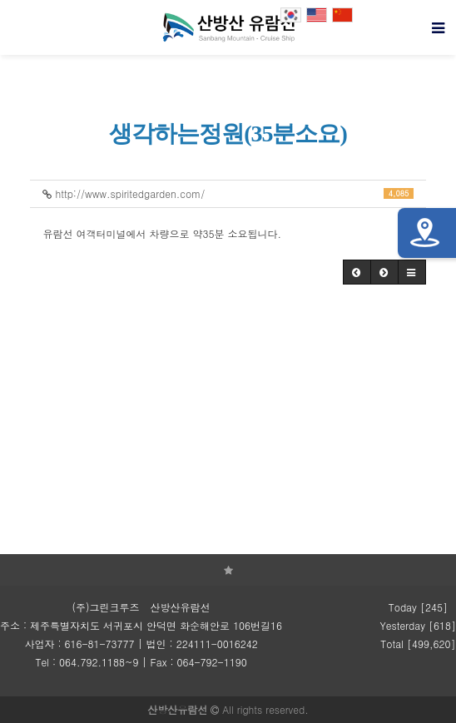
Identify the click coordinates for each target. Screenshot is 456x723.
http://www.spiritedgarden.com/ (227, 193)
